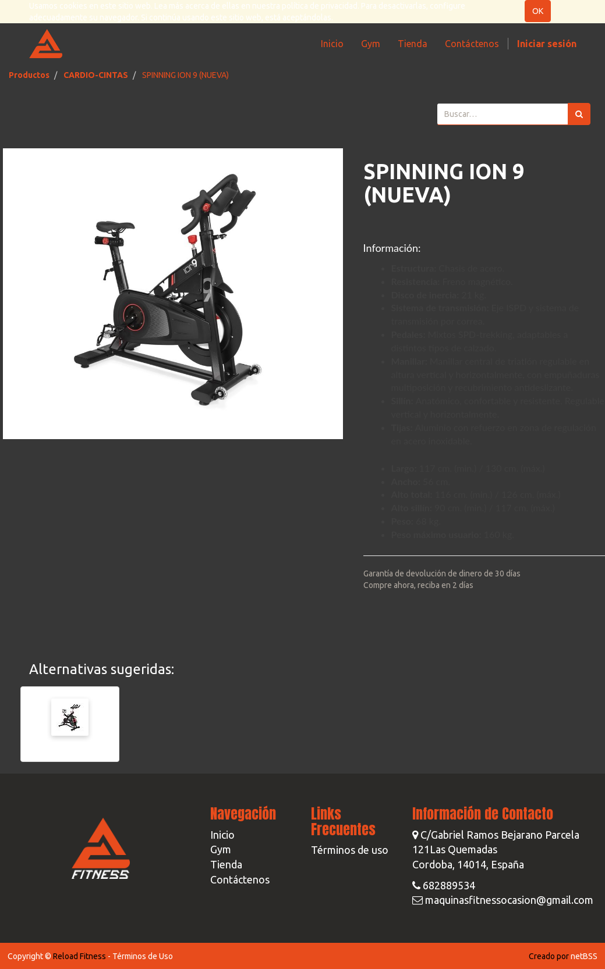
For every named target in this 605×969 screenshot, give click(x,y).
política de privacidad (320, 5)
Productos (29, 75)
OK (537, 11)
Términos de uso (349, 850)
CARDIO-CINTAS (95, 75)
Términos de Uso (142, 956)
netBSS (584, 956)
